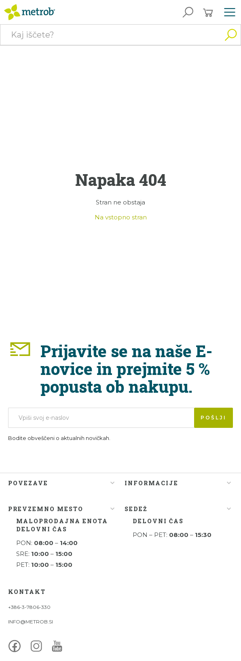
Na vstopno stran (121, 217)
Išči (230, 35)
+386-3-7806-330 (29, 607)
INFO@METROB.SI (30, 622)
